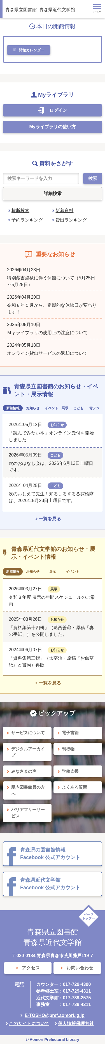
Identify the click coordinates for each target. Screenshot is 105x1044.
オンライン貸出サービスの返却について (47, 353)
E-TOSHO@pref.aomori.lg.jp (55, 1015)
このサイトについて (29, 1023)
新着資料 (64, 210)
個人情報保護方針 (76, 1023)
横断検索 (20, 210)
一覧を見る (50, 518)
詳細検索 (53, 193)
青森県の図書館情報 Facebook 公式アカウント (50, 853)
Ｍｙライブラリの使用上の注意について (47, 332)
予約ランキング (27, 220)
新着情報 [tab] (13, 408)
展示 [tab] (52, 572)
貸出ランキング (71, 220)
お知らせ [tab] (32, 408)
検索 (92, 178)
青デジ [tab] (94, 408)
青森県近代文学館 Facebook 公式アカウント (50, 883)
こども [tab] (78, 408)
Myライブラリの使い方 (52, 126)
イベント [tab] (72, 572)
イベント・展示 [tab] (56, 408)
